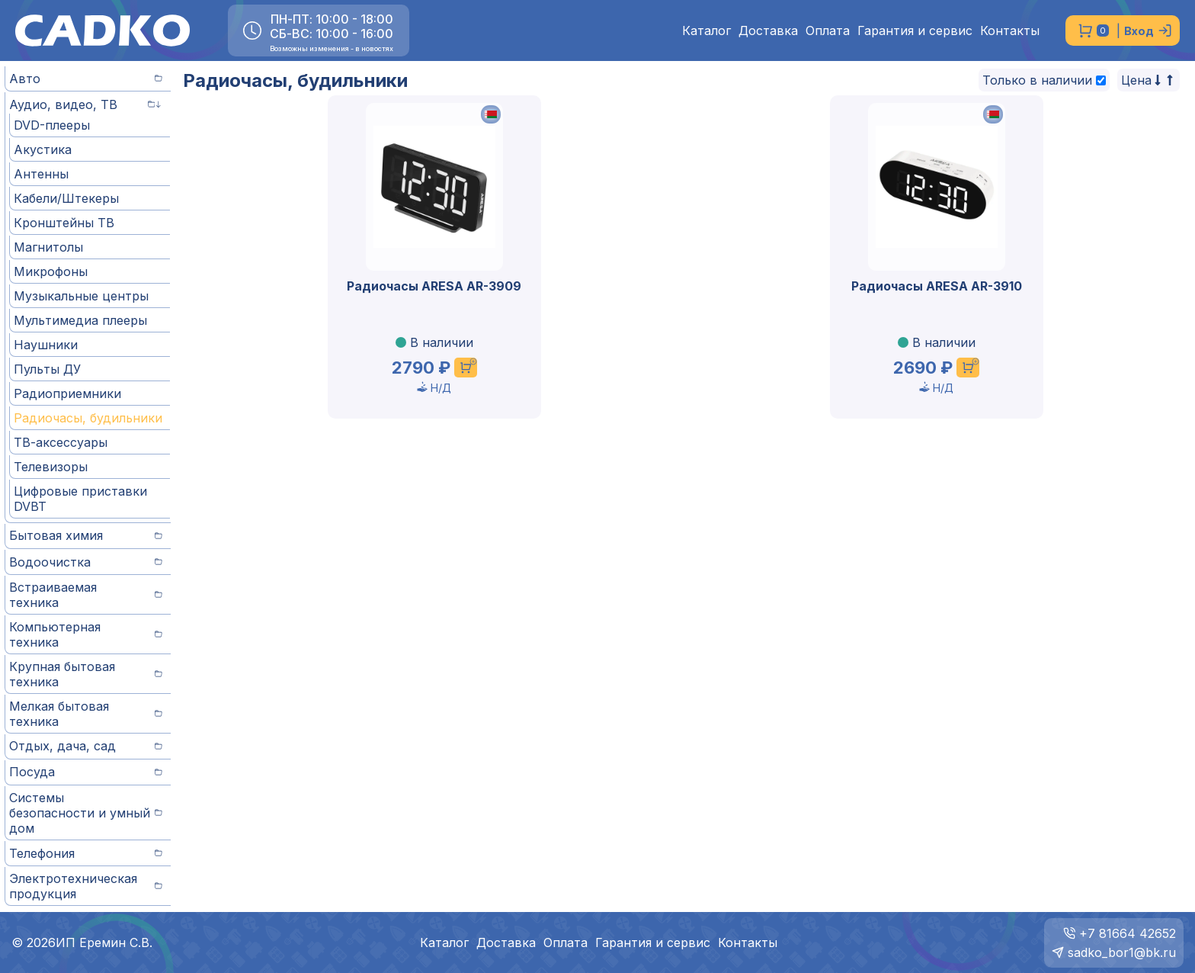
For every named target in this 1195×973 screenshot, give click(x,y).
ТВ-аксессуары (60, 442)
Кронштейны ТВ (64, 222)
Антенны (41, 173)
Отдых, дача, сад (85, 745)
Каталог (706, 31)
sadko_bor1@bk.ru (1122, 952)
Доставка (768, 31)
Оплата (828, 31)
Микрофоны (51, 271)
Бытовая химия (85, 535)
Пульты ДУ (47, 369)
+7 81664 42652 (1127, 933)
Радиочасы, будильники (88, 417)
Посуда (85, 771)
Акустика (43, 149)
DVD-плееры (52, 125)
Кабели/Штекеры (66, 198)
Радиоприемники (67, 393)
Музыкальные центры (81, 295)
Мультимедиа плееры (80, 320)
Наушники (46, 344)
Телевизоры (51, 466)
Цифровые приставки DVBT (80, 498)
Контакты (1010, 31)
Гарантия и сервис (914, 31)
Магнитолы (48, 247)
